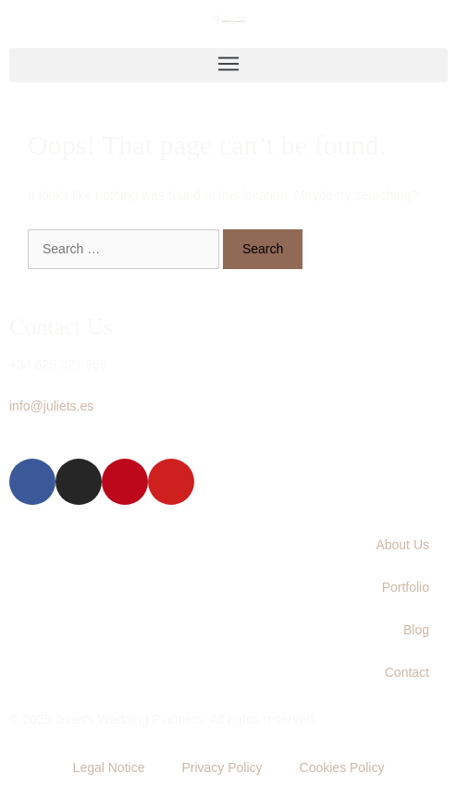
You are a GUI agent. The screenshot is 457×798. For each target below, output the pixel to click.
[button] (228, 65)
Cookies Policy (342, 767)
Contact (407, 672)
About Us (402, 544)
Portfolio (405, 587)
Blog (416, 629)
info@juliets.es (51, 406)
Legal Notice (109, 767)
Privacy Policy (221, 767)
